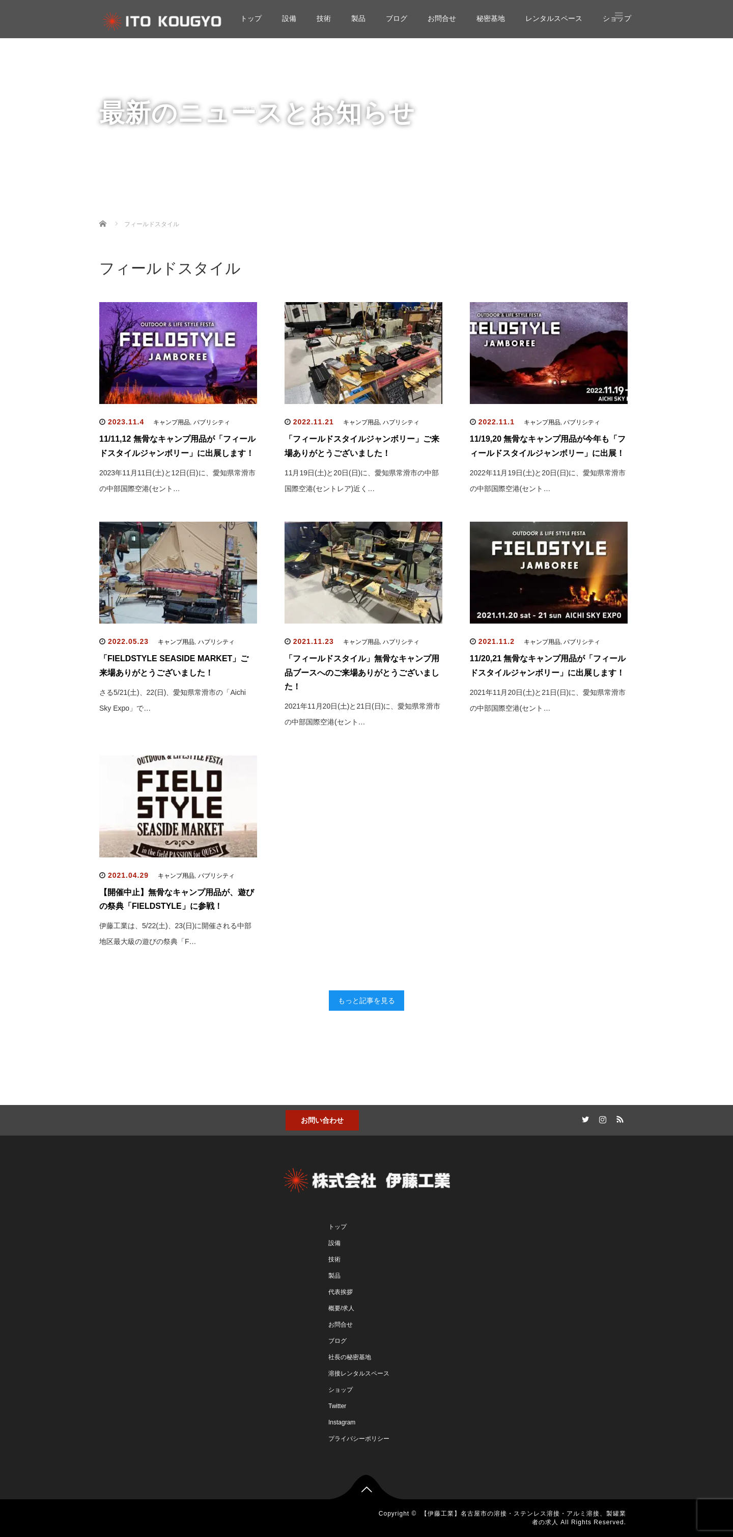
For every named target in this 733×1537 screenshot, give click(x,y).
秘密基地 (490, 18)
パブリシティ (211, 422)
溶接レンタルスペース (358, 1373)
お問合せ (442, 18)
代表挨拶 (340, 1292)
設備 (289, 18)
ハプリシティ (401, 422)
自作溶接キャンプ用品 (298, 191)
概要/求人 (341, 1308)
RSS (618, 1117)
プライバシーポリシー (358, 1438)
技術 (324, 18)
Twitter (337, 1406)
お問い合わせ (322, 1120)
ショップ (257, 252)
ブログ (396, 18)
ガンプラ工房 (284, 211)
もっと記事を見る (366, 1000)
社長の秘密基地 (349, 1357)
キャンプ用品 (171, 422)
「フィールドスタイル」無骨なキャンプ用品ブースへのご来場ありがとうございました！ (362, 672)
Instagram (341, 1422)
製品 (358, 18)
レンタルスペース (553, 18)
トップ (251, 18)
